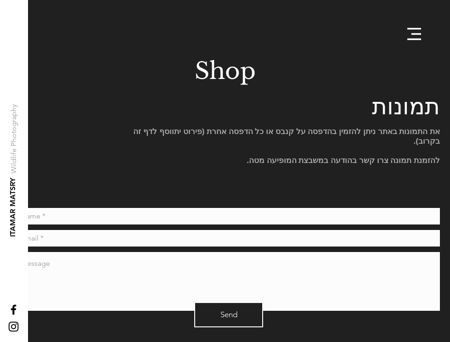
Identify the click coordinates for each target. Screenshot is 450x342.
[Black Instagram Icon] (13, 326)
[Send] (228, 314)
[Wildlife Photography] (14, 139)
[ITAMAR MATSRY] (13, 207)
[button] (414, 34)
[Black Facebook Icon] (13, 309)
